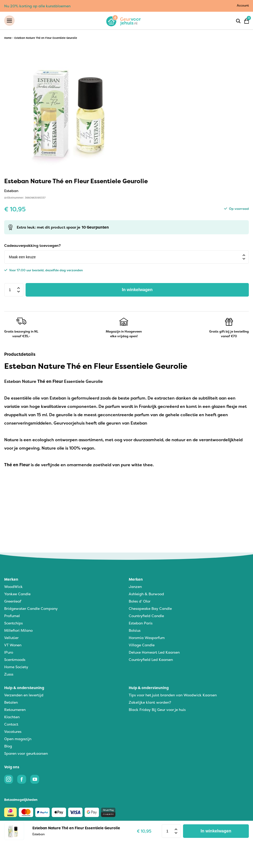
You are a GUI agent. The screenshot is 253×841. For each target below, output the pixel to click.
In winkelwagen (137, 289)
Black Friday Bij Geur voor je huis (157, 709)
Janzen (135, 586)
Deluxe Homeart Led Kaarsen (154, 652)
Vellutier (11, 637)
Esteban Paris (140, 623)
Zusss (8, 674)
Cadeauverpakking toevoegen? (32, 245)
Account (243, 5)
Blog (8, 746)
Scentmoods (14, 659)
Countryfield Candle (146, 615)
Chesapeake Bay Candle (150, 608)
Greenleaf (12, 601)
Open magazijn (17, 738)
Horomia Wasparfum (147, 637)
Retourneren (15, 709)
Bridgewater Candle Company (31, 608)
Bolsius (134, 630)
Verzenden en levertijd (23, 694)
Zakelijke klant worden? (150, 702)
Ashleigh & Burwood (146, 593)
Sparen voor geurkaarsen (26, 753)
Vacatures (12, 731)
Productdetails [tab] (20, 354)
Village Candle (142, 644)
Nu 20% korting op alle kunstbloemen (37, 5)
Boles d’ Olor (139, 601)
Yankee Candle (17, 593)
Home (7, 38)
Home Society (16, 666)
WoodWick (13, 586)
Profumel (12, 615)
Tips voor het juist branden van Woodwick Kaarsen (173, 694)
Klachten (12, 716)
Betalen (11, 702)
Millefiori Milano (18, 630)
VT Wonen (12, 644)
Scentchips (13, 623)
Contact (11, 724)
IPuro (8, 652)
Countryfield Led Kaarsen (151, 659)
